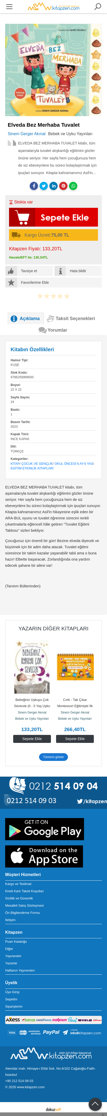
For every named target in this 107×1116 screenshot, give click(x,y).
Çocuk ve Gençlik (37, 464)
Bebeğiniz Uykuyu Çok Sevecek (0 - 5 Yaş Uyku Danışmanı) (32, 706)
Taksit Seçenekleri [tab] (75, 318)
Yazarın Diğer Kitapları (54, 628)
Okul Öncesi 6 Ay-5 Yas (74, 464)
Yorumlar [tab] (57, 330)
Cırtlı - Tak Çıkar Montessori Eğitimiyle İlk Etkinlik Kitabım (75, 706)
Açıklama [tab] (30, 318)
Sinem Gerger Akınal (32, 712)
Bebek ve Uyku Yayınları (32, 718)
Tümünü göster (53, 757)
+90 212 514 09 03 (19, 1081)
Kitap (15, 464)
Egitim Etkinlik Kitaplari (32, 468)
